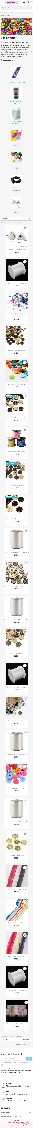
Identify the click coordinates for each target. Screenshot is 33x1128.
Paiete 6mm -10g (16, 317)
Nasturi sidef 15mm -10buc (16, 855)
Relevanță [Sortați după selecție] (16, 219)
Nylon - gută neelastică (16, 122)
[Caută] (16, 8)
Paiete (16, 168)
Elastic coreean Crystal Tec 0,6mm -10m (16, 620)
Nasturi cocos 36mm (16, 653)
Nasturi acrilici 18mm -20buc (16, 788)
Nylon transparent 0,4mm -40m (16, 990)
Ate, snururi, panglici (16, 83)
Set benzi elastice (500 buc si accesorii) (16, 1024)
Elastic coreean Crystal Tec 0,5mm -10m (16, 552)
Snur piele (16, 190)
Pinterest (12, 1076)
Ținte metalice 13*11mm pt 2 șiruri (16, 249)
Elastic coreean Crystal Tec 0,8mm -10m (16, 822)
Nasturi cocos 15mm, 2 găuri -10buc (16, 418)
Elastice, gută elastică (16, 102)
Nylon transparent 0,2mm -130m (16, 687)
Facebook (2, 1076)
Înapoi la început (23, 1045)
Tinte (16, 213)
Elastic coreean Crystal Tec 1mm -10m (16, 754)
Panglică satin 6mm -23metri (16, 923)
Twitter (7, 1076)
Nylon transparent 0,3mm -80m (16, 283)
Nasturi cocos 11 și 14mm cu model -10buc (16, 586)
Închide (16, 1120)
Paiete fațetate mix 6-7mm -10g (16, 384)
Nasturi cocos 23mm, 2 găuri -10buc (16, 519)
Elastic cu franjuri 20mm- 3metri (16, 956)
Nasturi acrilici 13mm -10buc (16, 721)
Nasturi (16, 146)
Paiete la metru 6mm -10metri (16, 451)
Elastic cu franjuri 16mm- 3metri (16, 889)
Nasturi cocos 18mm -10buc (16, 485)
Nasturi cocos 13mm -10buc (16, 350)
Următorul (27, 1040)
